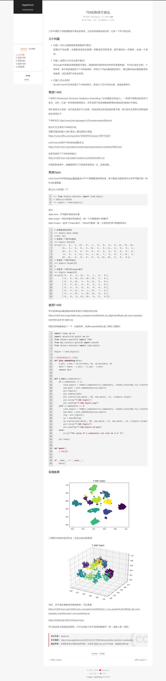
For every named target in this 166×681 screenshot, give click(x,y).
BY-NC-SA (99, 644)
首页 (19, 18)
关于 (19, 35)
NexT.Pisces (98, 677)
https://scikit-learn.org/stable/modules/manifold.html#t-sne (77, 158)
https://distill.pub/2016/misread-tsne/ (66, 620)
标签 (19, 22)
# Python (95, 653)
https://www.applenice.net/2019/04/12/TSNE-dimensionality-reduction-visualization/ (97, 640)
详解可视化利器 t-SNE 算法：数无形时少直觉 (70, 131)
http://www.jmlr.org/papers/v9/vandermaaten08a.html (86, 120)
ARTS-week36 (55, 660)
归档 (19, 31)
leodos (26, 79)
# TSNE (102, 653)
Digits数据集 (74, 178)
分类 (19, 26)
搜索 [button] (19, 39)
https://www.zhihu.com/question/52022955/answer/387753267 (80, 135)
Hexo (90, 677)
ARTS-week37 (141, 660)
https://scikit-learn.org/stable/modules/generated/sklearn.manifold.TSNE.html (85, 146)
